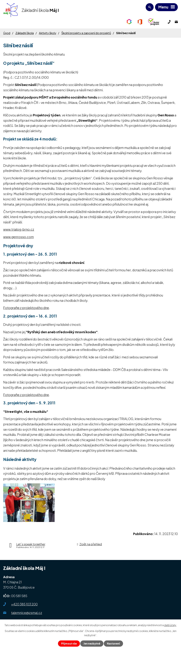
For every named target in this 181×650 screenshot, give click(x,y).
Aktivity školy (47, 33)
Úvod (6, 33)
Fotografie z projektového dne (26, 308)
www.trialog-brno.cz (18, 229)
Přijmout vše (69, 643)
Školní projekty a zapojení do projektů (86, 33)
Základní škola (24, 33)
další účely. (170, 624)
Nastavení (113, 643)
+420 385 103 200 (24, 604)
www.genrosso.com (18, 237)
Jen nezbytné (92, 643)
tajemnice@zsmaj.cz (26, 613)
